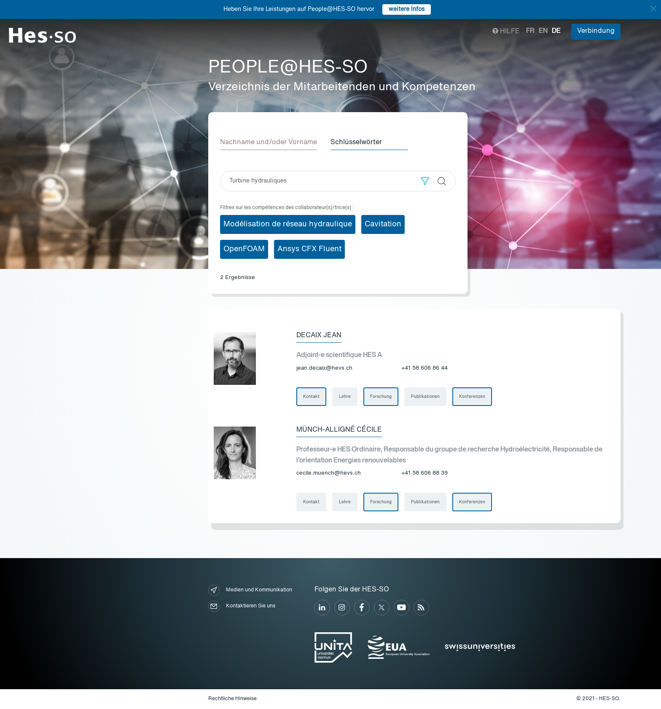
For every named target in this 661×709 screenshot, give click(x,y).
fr (530, 31)
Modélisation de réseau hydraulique (287, 224)
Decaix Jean (318, 335)
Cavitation (383, 224)
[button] (425, 181)
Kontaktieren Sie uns (241, 606)
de (556, 31)
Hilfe (506, 31)
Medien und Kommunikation (250, 590)
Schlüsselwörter (356, 142)
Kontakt (311, 397)
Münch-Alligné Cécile (339, 430)
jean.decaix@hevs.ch (324, 368)
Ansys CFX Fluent (309, 249)
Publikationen (425, 397)
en (543, 31)
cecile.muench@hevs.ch (328, 473)
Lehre (345, 397)
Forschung (381, 397)
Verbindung (596, 31)
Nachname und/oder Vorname (268, 142)
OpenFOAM (244, 249)
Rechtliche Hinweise (232, 698)
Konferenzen (472, 397)
